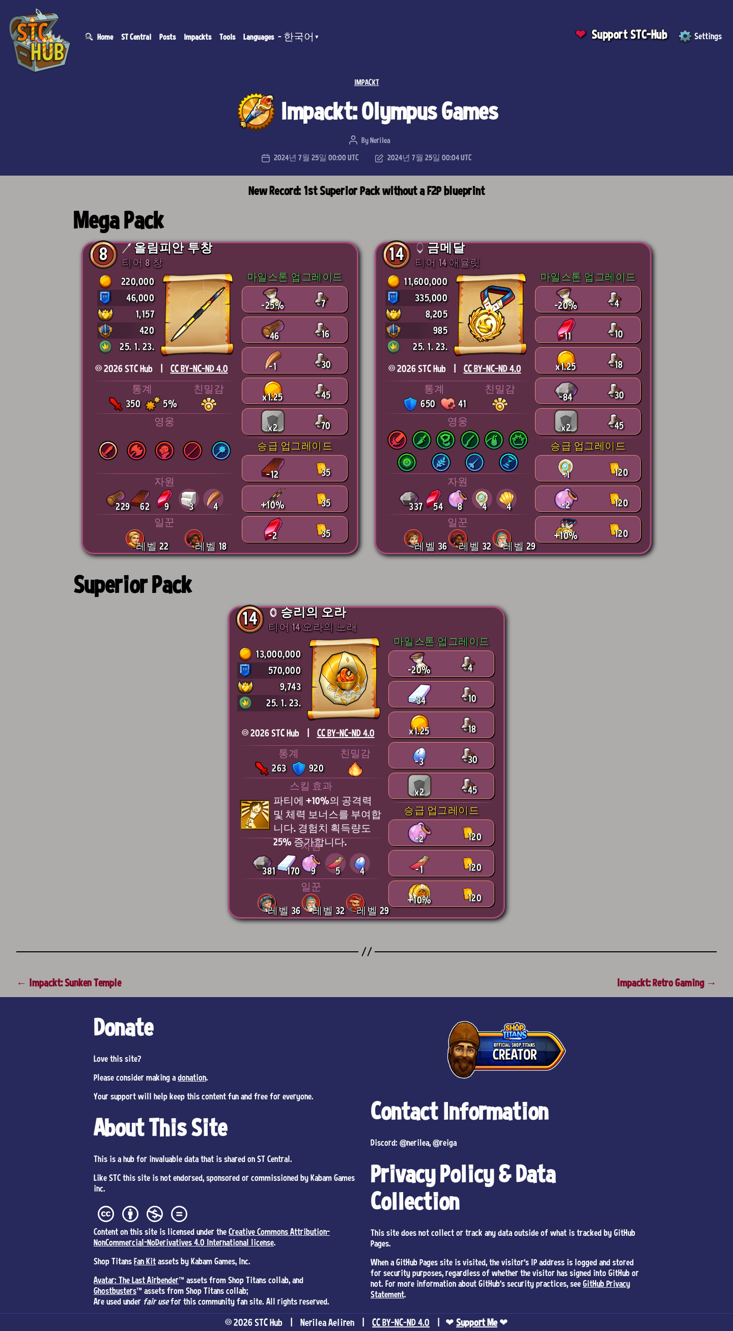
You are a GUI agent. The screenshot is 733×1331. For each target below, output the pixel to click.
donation (192, 1077)
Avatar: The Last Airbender (136, 1280)
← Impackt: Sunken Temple (68, 982)
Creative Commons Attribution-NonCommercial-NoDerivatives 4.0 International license (212, 1236)
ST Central (136, 36)
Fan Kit (145, 1261)
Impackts (197, 36)
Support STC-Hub (629, 34)
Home (105, 36)
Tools (227, 36)
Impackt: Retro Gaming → (667, 982)
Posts (167, 36)
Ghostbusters (115, 1290)
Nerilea (380, 140)
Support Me (476, 1322)
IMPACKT (366, 82)
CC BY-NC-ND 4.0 (199, 368)
